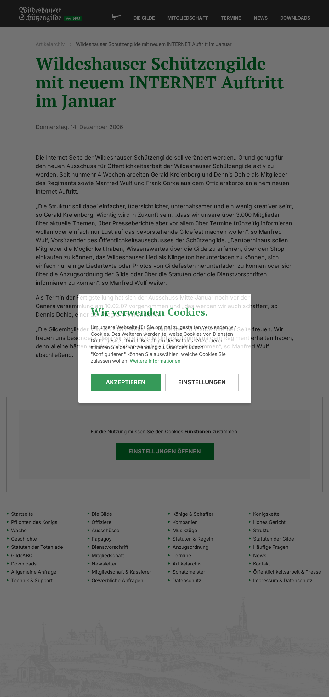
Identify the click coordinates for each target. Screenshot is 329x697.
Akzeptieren (125, 382)
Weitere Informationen (155, 361)
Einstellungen (202, 382)
